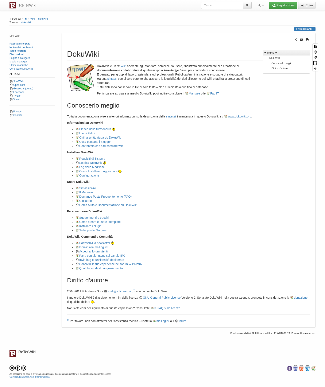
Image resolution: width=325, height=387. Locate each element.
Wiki (123, 66)
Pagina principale (19, 43)
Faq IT (214, 93)
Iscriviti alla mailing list (93, 247)
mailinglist (162, 321)
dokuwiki (43, 18)
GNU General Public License (162, 297)
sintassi (112, 78)
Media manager (18, 61)
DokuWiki (274, 58)
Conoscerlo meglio (281, 63)
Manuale (194, 93)
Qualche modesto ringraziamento (101, 268)
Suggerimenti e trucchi (94, 217)
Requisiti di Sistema (92, 158)
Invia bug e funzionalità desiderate (101, 260)
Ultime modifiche (18, 65)
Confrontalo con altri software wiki (101, 146)
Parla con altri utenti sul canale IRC (102, 255)
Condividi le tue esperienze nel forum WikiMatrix (110, 264)
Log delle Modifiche (92, 167)
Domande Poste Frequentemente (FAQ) (105, 196)
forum (182, 321)
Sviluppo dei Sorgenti (93, 230)
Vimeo (16, 99)
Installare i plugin (90, 226)
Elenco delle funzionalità (95, 129)
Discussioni (16, 54)
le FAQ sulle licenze (167, 308)
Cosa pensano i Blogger (95, 141)
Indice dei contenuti (21, 47)
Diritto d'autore (279, 68)
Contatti (17, 115)
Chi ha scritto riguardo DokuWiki (100, 137)
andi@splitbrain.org (120, 291)
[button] (261, 5)
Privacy (17, 111)
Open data (19, 85)
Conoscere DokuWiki (21, 68)
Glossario (85, 200)
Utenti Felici (87, 133)
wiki (33, 18)
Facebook (18, 92)
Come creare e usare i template (100, 222)
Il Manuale (86, 192)
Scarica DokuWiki (90, 163)
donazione (300, 297)
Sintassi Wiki (87, 188)
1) (134, 290)
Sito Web (18, 81)
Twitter (17, 95)
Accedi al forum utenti (93, 251)
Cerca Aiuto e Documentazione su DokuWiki (108, 205)
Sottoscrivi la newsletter (94, 243)
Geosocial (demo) (23, 88)
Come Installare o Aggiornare (98, 171)
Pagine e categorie (19, 58)
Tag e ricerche (17, 50)
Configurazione (89, 175)
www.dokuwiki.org (239, 116)
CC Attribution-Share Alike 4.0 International (29, 377)
